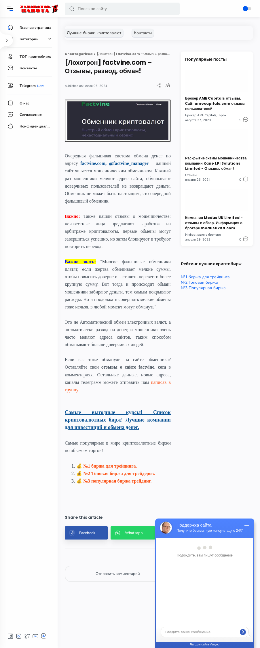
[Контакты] (143, 33)
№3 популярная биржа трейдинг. (117, 481)
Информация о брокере (203, 234)
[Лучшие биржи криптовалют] (94, 33)
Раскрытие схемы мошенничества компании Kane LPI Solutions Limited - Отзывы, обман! (216, 163)
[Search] (122, 9)
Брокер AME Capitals (200, 115)
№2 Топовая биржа (199, 282)
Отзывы (191, 175)
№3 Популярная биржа (203, 288)
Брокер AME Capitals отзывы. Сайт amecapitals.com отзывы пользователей (215, 103)
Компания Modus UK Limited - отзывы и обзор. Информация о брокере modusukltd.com (214, 222)
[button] (71, 9)
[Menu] (10, 9)
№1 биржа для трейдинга (205, 277)
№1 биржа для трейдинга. (110, 466)
